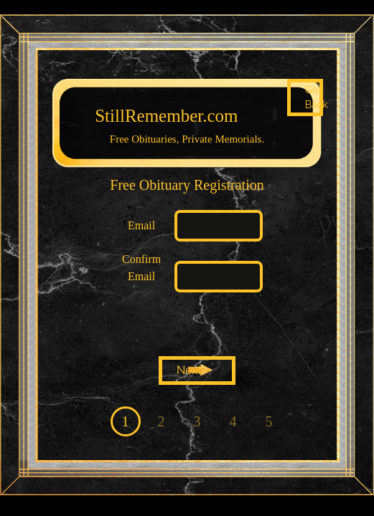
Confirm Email (141, 267)
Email (141, 225)
